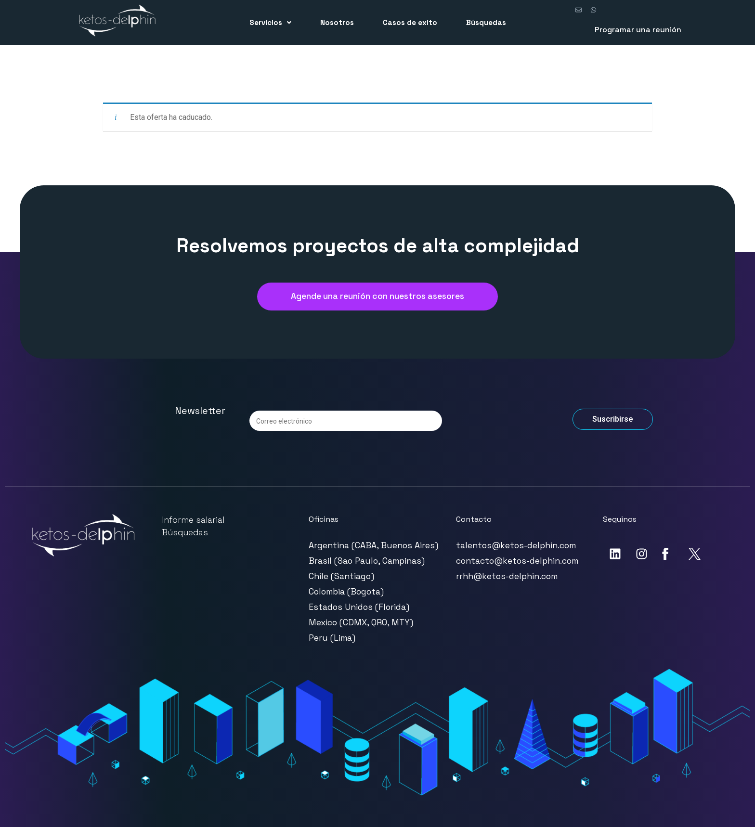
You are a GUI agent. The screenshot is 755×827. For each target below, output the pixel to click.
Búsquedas (486, 22)
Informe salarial (193, 520)
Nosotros (337, 22)
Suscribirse (612, 419)
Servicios (270, 22)
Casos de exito (410, 22)
